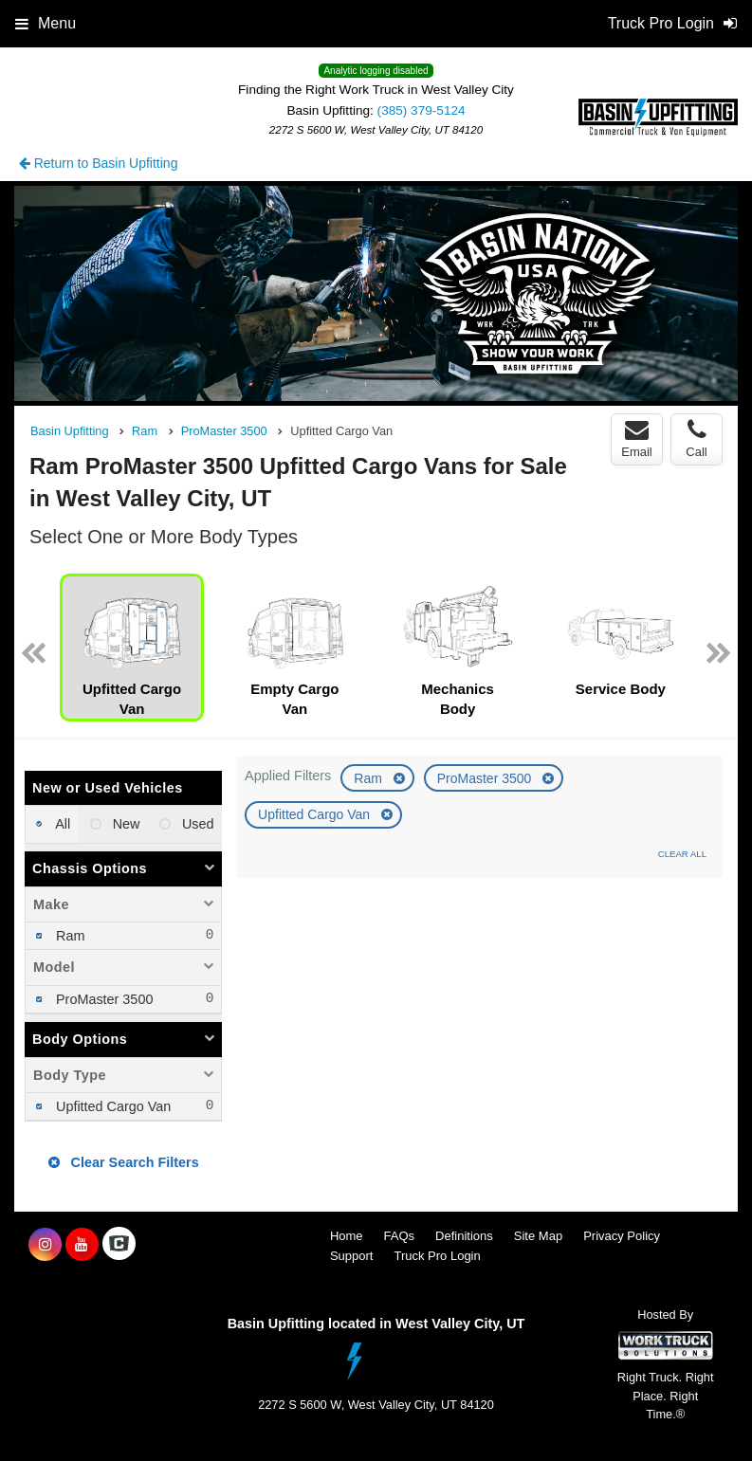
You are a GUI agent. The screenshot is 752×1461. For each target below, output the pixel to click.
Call (696, 439)
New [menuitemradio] (124, 823)
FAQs (399, 1236)
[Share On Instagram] (45, 1244)
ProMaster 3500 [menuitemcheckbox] (102, 999)
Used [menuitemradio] (196, 823)
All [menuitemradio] (61, 823)
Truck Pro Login (437, 1256)
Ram (369, 778)
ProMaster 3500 (486, 778)
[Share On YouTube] (82, 1244)
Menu (45, 23)
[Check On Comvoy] (119, 1244)
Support (352, 1256)
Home (346, 1236)
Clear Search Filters (123, 1162)
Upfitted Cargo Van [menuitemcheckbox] (111, 1106)
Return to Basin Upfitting (98, 163)
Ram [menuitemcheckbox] (68, 935)
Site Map (538, 1236)
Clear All (682, 854)
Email (636, 439)
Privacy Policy (621, 1236)
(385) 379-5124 (421, 110)
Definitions (464, 1236)
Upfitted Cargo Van (316, 814)
